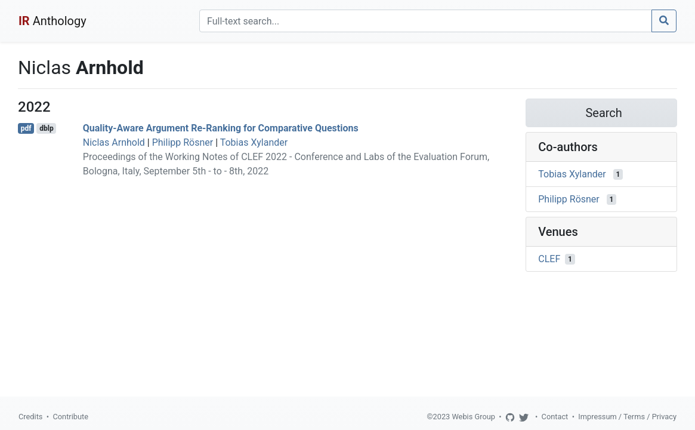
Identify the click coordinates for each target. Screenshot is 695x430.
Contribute (70, 416)
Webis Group (473, 416)
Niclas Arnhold (114, 142)
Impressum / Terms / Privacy (627, 416)
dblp (46, 128)
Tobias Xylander (254, 142)
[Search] (425, 21)
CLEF (549, 259)
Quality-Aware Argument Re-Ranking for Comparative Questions (221, 128)
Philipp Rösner (183, 142)
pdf (26, 128)
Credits (30, 416)
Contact (555, 416)
